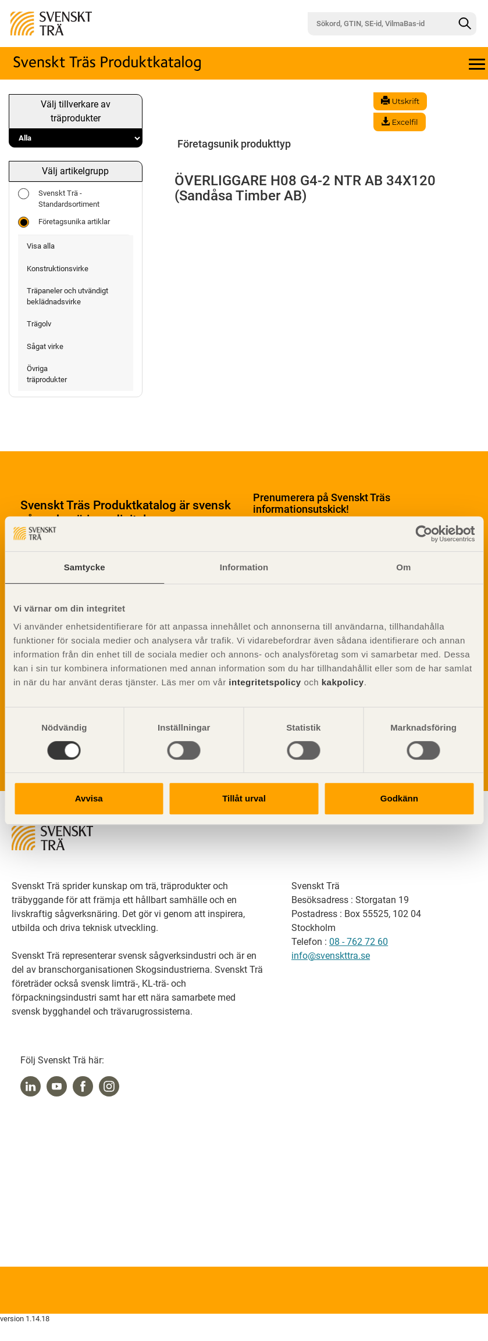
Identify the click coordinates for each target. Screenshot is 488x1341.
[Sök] (464, 23)
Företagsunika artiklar (64, 222)
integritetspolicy (263, 682)
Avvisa (89, 798)
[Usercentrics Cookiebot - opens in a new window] (424, 533)
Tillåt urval (244, 798)
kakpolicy (343, 682)
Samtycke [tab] (84, 567)
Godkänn (399, 798)
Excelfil (399, 122)
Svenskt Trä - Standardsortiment (58, 198)
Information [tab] (244, 567)
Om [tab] (403, 567)
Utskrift (400, 101)
